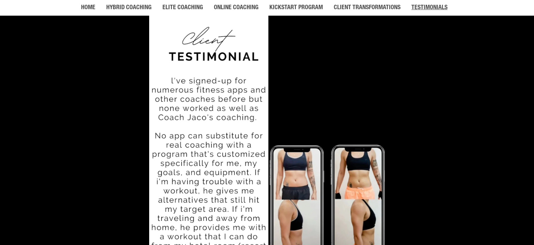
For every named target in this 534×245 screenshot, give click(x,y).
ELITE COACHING (182, 8)
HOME (88, 8)
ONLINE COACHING (236, 8)
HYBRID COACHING (129, 8)
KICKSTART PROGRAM (296, 8)
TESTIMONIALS (429, 8)
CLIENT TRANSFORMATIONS (367, 8)
